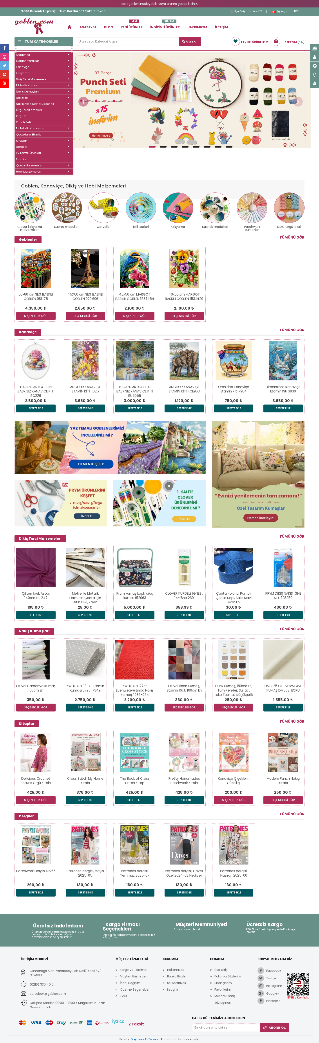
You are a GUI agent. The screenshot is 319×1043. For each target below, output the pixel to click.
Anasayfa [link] (88, 27)
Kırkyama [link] (42, 73)
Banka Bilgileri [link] (177, 976)
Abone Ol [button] (274, 1027)
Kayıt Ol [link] (255, 11)
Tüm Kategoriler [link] (38, 41)
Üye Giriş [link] (237, 11)
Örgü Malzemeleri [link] (42, 110)
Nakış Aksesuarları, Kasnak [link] (42, 104)
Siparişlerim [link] (223, 983)
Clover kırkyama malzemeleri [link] (29, 228)
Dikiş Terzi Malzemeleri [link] (42, 79)
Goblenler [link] (42, 55)
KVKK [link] (123, 996)
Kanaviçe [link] (42, 67)
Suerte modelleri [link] (66, 227)
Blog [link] (108, 27)
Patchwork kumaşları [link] (252, 228)
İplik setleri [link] (141, 227)
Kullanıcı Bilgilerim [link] (227, 976)
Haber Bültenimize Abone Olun (218, 1018)
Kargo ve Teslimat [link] (134, 970)
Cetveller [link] (104, 227)
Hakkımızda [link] (197, 27)
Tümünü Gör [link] (291, 237)
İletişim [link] (221, 27)
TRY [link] (297, 11)
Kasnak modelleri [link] (215, 227)
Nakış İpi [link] (42, 98)
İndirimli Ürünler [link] (165, 25)
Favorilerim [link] (222, 989)
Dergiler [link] (42, 147)
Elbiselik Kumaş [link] (42, 85)
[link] (69, 27)
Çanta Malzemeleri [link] (42, 165)
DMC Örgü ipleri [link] (289, 227)
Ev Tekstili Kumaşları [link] (42, 128)
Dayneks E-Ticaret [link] (145, 1039)
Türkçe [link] (280, 11)
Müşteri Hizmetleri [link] (133, 976)
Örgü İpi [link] (42, 116)
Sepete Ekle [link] (36, 408)
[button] (83, 102)
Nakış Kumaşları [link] (42, 91)
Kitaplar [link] (42, 141)
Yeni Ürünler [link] (132, 25)
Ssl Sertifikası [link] (177, 983)
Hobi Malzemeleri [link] (42, 171)
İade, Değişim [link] (130, 983)
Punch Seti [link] (23, 122)
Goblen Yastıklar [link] (42, 61)
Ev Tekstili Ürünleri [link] (42, 153)
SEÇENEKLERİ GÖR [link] (35, 316)
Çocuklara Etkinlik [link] (28, 134)
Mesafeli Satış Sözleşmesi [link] (224, 999)
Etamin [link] (21, 159)
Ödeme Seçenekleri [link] (135, 989)
